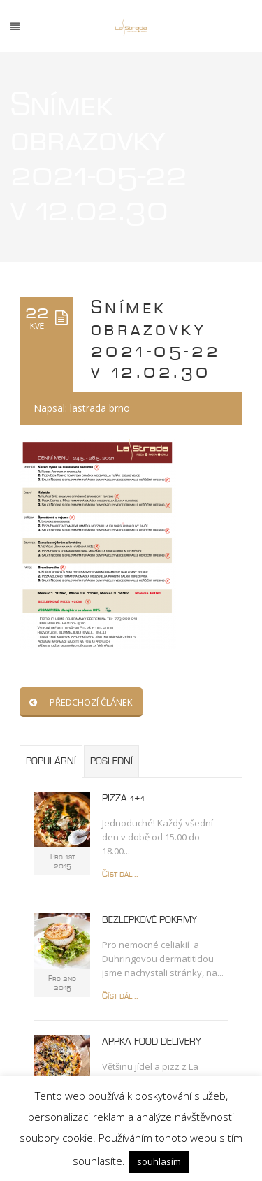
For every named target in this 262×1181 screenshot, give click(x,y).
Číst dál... (120, 874)
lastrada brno (100, 408)
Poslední (111, 761)
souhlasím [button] (159, 1161)
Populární (51, 761)
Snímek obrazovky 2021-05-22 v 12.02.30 (156, 339)
